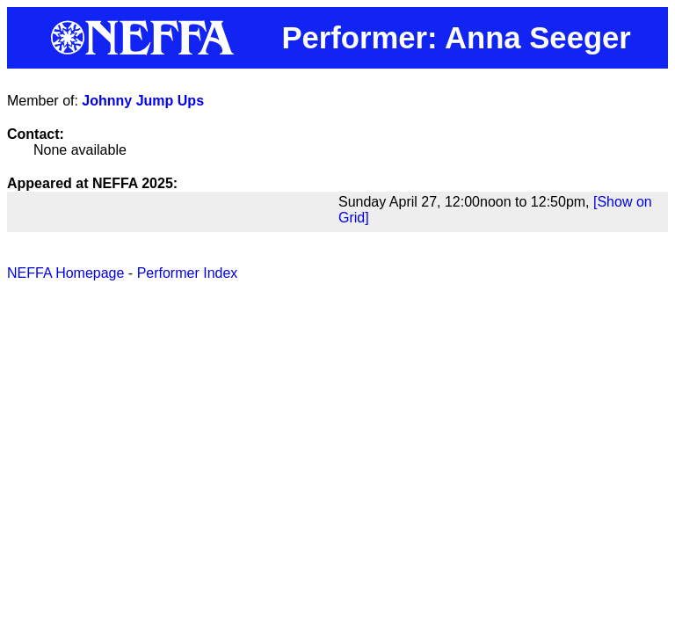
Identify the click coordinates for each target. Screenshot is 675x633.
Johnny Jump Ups (143, 100)
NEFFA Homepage (65, 273)
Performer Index (187, 273)
